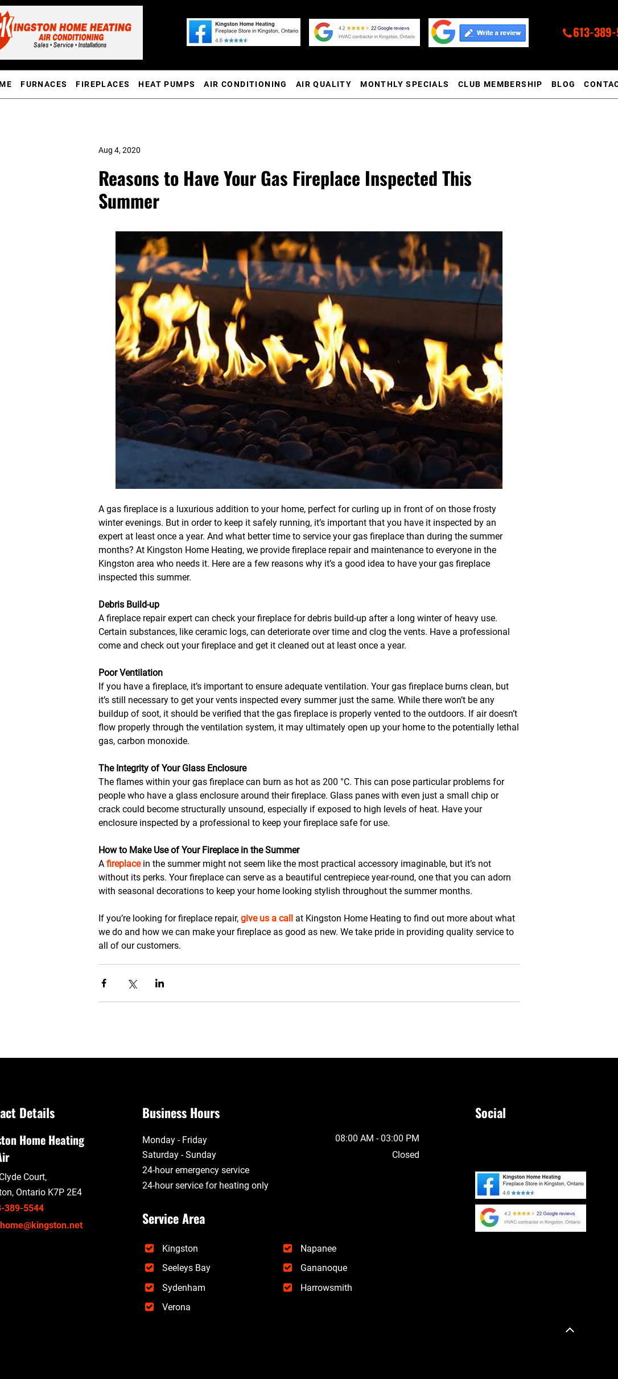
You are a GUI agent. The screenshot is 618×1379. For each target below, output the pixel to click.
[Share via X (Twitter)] (131, 983)
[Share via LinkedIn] (159, 983)
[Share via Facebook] (103, 983)
